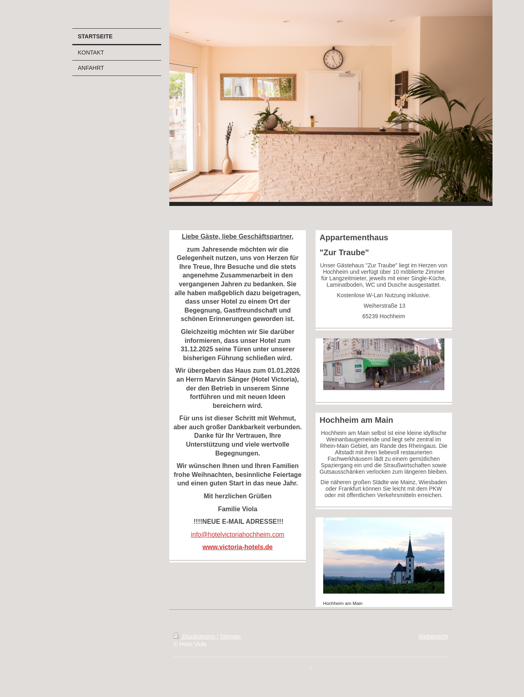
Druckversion (195, 636)
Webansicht (433, 636)
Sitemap (230, 636)
